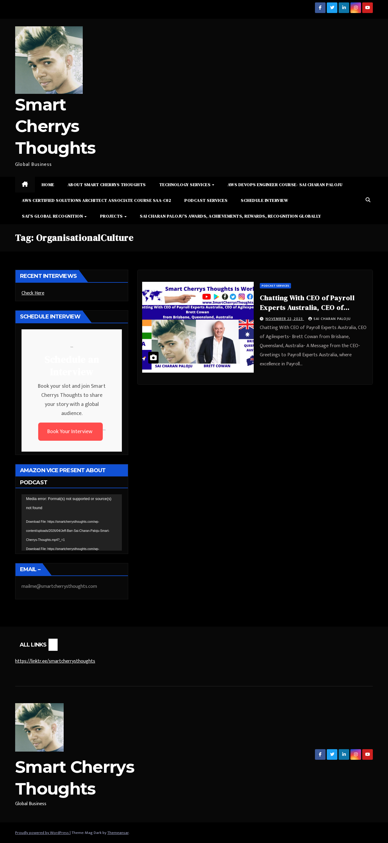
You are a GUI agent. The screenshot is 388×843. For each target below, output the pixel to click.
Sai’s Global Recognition (53, 216)
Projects (112, 216)
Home (48, 185)
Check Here (33, 293)
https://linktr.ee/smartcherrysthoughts (55, 661)
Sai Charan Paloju (329, 319)
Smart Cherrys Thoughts (55, 126)
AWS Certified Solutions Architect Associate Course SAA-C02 (96, 200)
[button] (368, 200)
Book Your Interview (70, 431)
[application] (72, 522)
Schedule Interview (264, 200)
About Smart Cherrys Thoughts (107, 185)
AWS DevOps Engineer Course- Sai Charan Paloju (285, 185)
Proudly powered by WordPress (42, 832)
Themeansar (118, 832)
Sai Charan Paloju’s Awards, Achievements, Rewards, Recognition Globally (230, 216)
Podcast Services (205, 200)
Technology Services (185, 185)
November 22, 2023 (285, 319)
